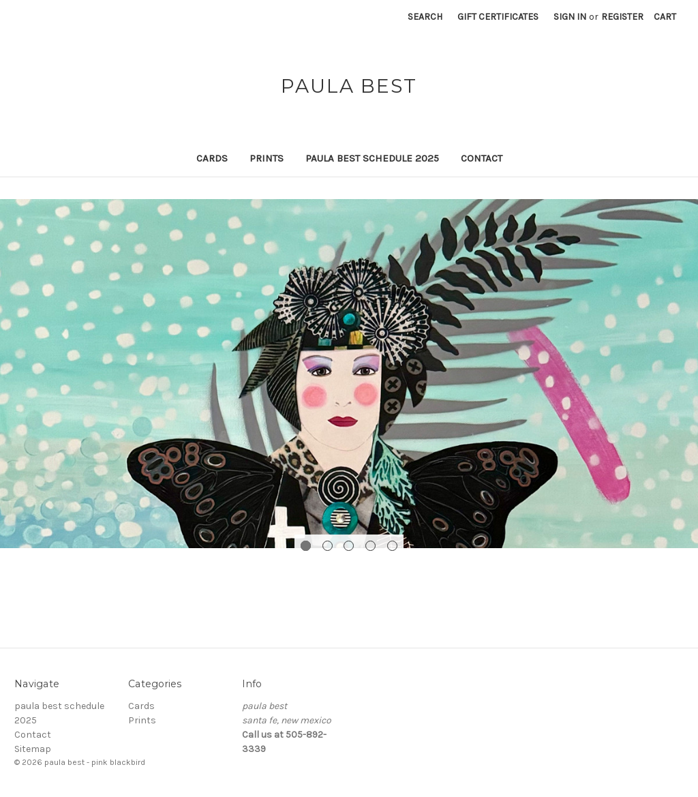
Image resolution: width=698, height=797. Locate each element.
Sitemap (32, 749)
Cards (212, 158)
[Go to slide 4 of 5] (370, 546)
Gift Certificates (497, 16)
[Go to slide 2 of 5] (327, 546)
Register (622, 16)
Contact (481, 158)
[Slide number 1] (349, 373)
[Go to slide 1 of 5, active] (306, 546)
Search (425, 16)
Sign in (569, 16)
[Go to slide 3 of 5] (349, 546)
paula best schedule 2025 (372, 158)
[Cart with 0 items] (665, 16)
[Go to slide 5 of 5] (392, 546)
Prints (266, 158)
